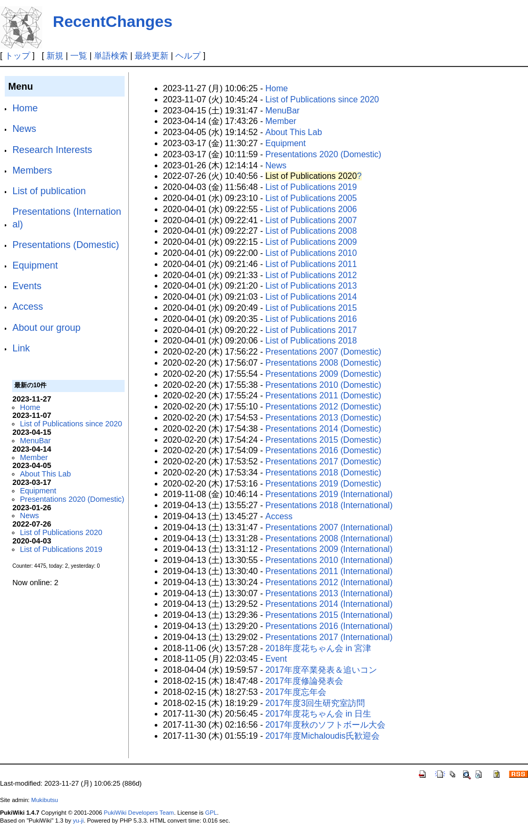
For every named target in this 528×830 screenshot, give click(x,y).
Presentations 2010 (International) (328, 560)
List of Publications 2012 (310, 275)
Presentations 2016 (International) (328, 626)
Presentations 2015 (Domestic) (323, 439)
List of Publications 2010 (310, 253)
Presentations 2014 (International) (328, 603)
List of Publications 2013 (310, 285)
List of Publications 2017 (310, 330)
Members (32, 170)
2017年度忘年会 (295, 692)
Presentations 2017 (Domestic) (323, 461)
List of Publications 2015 (310, 307)
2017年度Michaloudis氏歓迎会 (322, 735)
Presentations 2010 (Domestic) (323, 384)
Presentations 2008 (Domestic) (323, 362)
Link (21, 348)
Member (34, 457)
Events (26, 286)
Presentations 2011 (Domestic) (323, 395)
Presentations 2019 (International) (328, 494)
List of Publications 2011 (310, 264)
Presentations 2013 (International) (328, 593)
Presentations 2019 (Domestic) (323, 483)
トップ (17, 55)
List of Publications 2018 (310, 340)
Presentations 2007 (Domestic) (323, 351)
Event (276, 658)
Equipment (35, 265)
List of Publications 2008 (310, 230)
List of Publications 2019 (61, 549)
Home (24, 108)
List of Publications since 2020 (71, 423)
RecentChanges (113, 21)
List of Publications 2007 (310, 220)
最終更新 (151, 55)
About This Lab (45, 474)
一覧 (78, 55)
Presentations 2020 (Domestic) (72, 499)
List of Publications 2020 (61, 532)
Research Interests (52, 150)
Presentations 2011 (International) (328, 571)
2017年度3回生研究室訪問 (315, 703)
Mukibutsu (44, 800)
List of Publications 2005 (310, 198)
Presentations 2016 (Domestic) (323, 450)
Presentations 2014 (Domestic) (323, 428)
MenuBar (35, 440)
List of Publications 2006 (310, 209)
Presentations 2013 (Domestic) (323, 417)
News (24, 128)
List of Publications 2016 (310, 318)
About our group (46, 327)
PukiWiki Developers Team (139, 812)
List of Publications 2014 (310, 296)
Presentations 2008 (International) (328, 538)
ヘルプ (188, 55)
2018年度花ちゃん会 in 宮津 (318, 648)
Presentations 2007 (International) (328, 527)
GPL (211, 812)
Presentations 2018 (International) (328, 505)
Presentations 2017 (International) (328, 637)
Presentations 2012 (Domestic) (323, 406)
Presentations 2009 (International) (328, 549)
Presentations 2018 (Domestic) (323, 472)
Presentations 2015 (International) (328, 614)
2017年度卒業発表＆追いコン (321, 669)
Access (27, 306)
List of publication (49, 191)
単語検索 (111, 55)
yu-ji (78, 820)
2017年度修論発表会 (304, 680)
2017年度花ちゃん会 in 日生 (318, 713)
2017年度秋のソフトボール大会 (325, 724)
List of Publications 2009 (310, 241)
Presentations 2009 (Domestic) (323, 373)
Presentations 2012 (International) (328, 582)
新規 (54, 55)
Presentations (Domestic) (65, 245)
